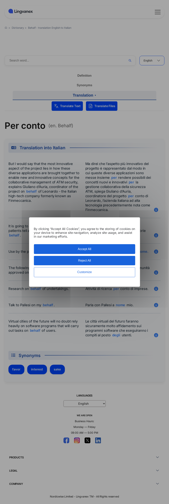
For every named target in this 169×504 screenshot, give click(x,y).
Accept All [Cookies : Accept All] (84, 249)
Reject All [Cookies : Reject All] (84, 260)
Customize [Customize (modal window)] (84, 272)
